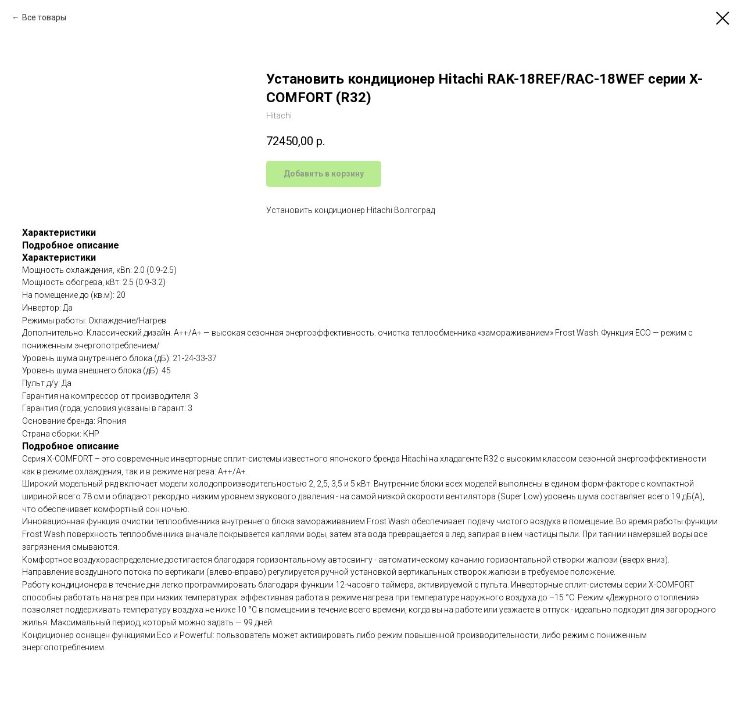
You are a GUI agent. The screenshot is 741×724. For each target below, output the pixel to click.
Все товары (44, 17)
